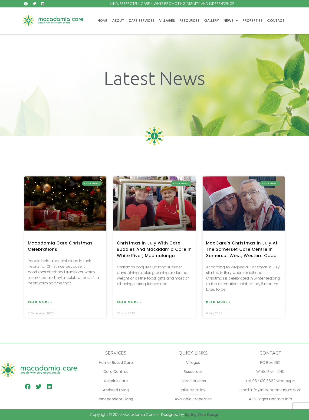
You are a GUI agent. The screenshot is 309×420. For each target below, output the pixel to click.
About (118, 20)
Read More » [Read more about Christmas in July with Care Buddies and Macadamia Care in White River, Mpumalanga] (129, 302)
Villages (167, 20)
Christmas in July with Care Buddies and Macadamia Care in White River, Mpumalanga (154, 249)
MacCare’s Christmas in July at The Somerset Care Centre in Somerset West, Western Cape (242, 249)
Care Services (141, 20)
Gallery (211, 20)
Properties (253, 20)
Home (103, 20)
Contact (276, 20)
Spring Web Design (202, 414)
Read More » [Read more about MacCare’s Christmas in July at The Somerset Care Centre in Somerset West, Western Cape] (218, 302)
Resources (190, 20)
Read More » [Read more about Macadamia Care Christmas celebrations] (40, 302)
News (231, 20)
